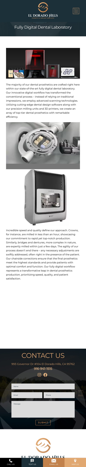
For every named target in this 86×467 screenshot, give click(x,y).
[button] (76, 11)
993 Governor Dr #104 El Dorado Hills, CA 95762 (43, 364)
